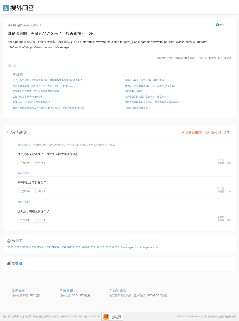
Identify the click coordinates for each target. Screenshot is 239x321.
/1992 (63, 247)
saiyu (146, 247)
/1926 (18, 247)
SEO (19, 7)
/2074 (78, 247)
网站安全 (52, 154)
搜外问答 (23, 25)
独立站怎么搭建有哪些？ (137, 107)
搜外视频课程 (20, 295)
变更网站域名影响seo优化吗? (28, 96)
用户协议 (27, 316)
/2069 (71, 247)
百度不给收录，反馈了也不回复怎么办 (144, 80)
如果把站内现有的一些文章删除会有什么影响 (36, 91)
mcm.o (153, 247)
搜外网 (12, 25)
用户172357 (23, 173)
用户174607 (23, 202)
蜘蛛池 (17, 263)
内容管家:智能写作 (120, 295)
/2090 (86, 247)
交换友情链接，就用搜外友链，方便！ (206, 132)
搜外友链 (65, 295)
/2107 (108, 247)
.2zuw (124, 247)
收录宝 (17, 241)
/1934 (41, 247)
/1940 (56, 247)
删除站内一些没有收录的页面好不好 (31, 102)
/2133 (116, 247)
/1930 (25, 247)
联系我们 (16, 316)
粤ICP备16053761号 (89, 316)
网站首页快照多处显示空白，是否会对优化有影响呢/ (152, 102)
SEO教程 (84, 295)
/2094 (93, 247)
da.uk (138, 247)
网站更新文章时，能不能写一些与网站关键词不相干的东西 (43, 85)
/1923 (10, 247)
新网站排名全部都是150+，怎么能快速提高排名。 (150, 85)
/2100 (101, 247)
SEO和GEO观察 (157, 295)
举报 (12, 65)
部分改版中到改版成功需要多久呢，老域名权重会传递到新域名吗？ (47, 80)
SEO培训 (35, 295)
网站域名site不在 (133, 91)
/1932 (33, 247)
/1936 (48, 247)
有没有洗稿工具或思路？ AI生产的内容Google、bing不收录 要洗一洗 (48, 107)
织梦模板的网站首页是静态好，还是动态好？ (148, 96)
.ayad (131, 247)
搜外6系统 (139, 295)
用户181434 (23, 144)
